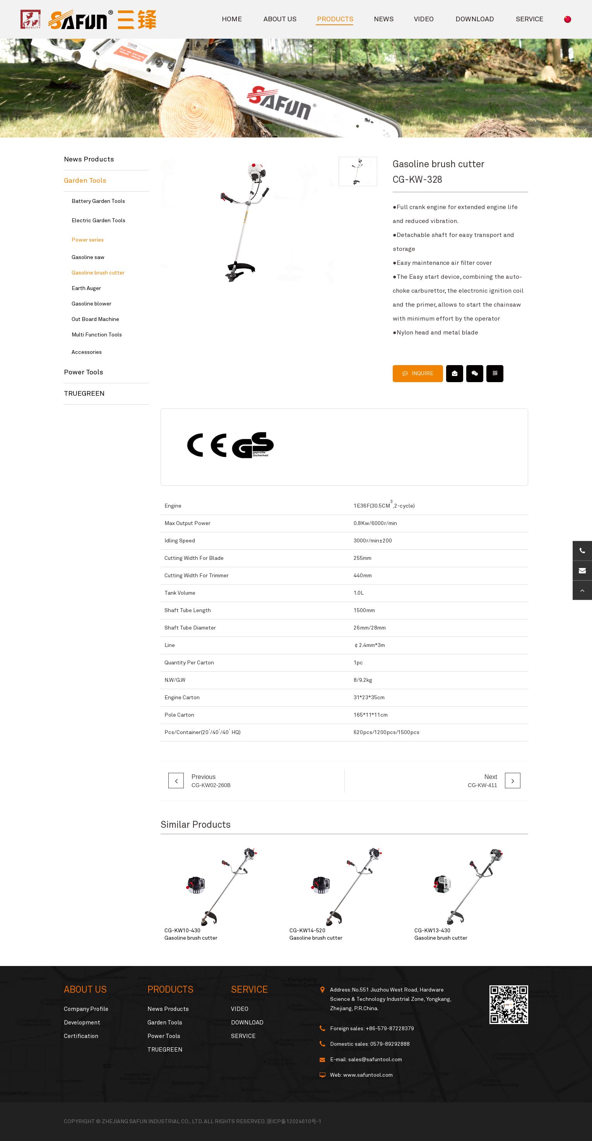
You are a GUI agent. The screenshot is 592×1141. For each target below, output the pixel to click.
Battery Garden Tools (98, 201)
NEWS (384, 19)
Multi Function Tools (97, 335)
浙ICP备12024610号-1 (294, 1121)
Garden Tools (85, 180)
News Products (89, 159)
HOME (232, 19)
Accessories (87, 352)
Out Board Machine (95, 319)
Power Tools (83, 372)
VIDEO (424, 19)
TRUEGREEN (84, 393)
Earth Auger (86, 288)
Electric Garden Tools (98, 220)
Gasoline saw (88, 257)
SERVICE (529, 19)
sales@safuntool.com (375, 1059)
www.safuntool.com (368, 1075)
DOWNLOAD (474, 19)
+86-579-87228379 (390, 1028)
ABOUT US (279, 19)
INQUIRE (417, 373)
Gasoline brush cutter (98, 273)
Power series (88, 240)
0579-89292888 (390, 1044)
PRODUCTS (335, 19)
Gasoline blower (91, 304)
